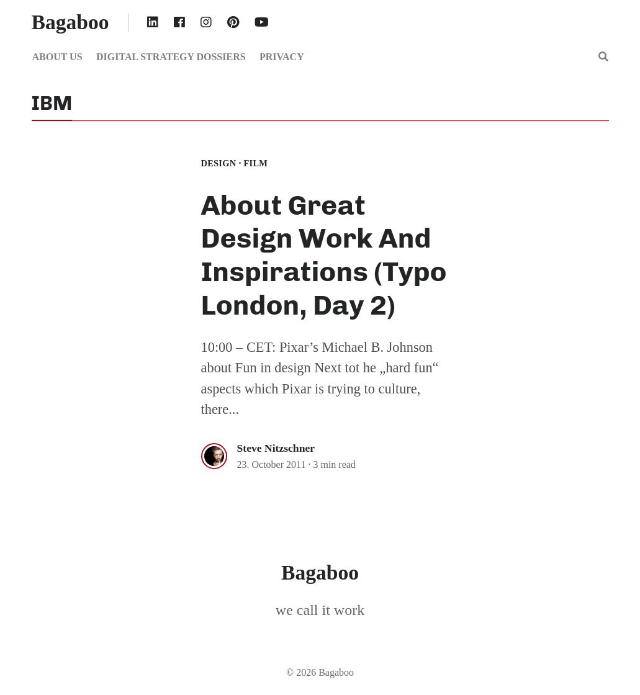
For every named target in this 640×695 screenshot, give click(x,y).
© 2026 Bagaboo (320, 672)
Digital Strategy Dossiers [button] (171, 57)
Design (219, 163)
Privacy (281, 57)
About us (57, 57)
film (255, 163)
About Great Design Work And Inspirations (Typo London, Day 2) (324, 255)
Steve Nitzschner (276, 448)
